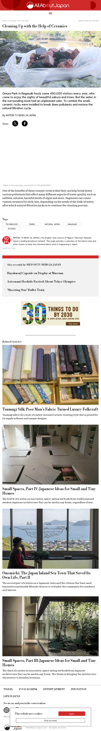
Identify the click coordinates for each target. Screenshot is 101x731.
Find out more (50, 720)
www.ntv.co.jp (8, 248)
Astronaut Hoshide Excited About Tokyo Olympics (41, 282)
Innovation (78, 689)
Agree (71, 713)
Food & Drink (28, 689)
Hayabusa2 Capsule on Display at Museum (35, 273)
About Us (8, 716)
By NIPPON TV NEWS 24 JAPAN (19, 115)
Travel (8, 689)
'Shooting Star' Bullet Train (25, 290)
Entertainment (54, 689)
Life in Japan (12, 696)
